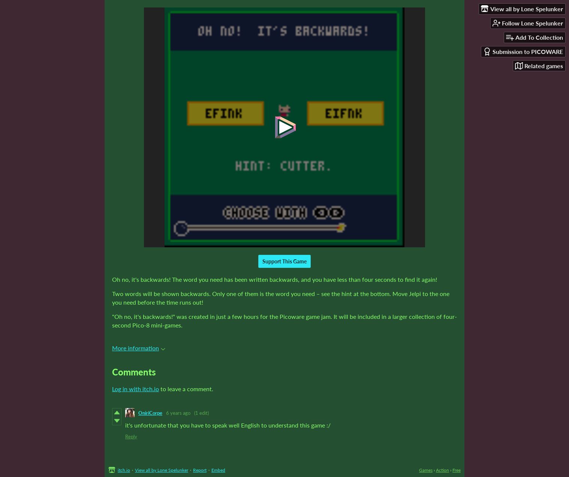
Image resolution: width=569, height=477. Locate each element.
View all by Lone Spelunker (161, 470)
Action (442, 470)
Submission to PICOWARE (523, 51)
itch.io (124, 470)
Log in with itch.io (135, 388)
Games (426, 470)
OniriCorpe (150, 413)
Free (456, 470)
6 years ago (178, 413)
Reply (131, 437)
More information (138, 347)
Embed (218, 470)
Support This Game (284, 261)
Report (200, 470)
